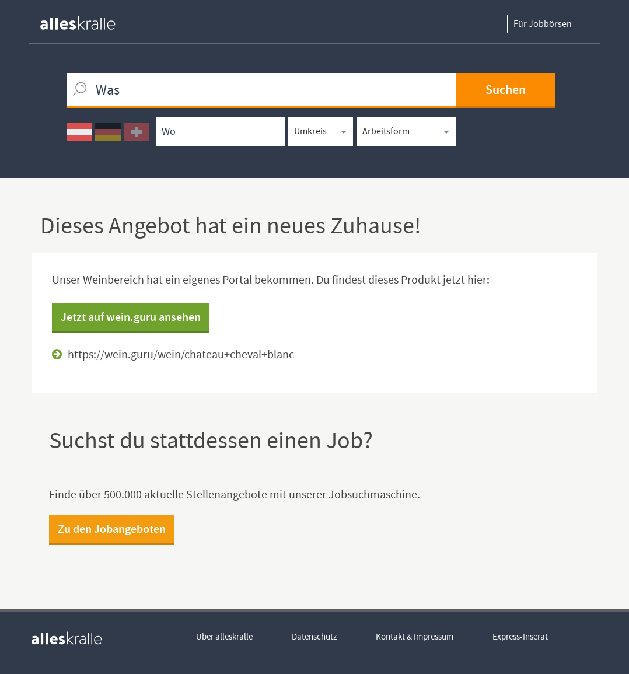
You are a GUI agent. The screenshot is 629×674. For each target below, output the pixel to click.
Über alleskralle (224, 636)
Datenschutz (314, 636)
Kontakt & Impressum (414, 636)
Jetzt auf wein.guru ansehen (131, 316)
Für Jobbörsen (542, 24)
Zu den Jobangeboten (112, 528)
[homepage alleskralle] (87, 20)
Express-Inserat (520, 636)
